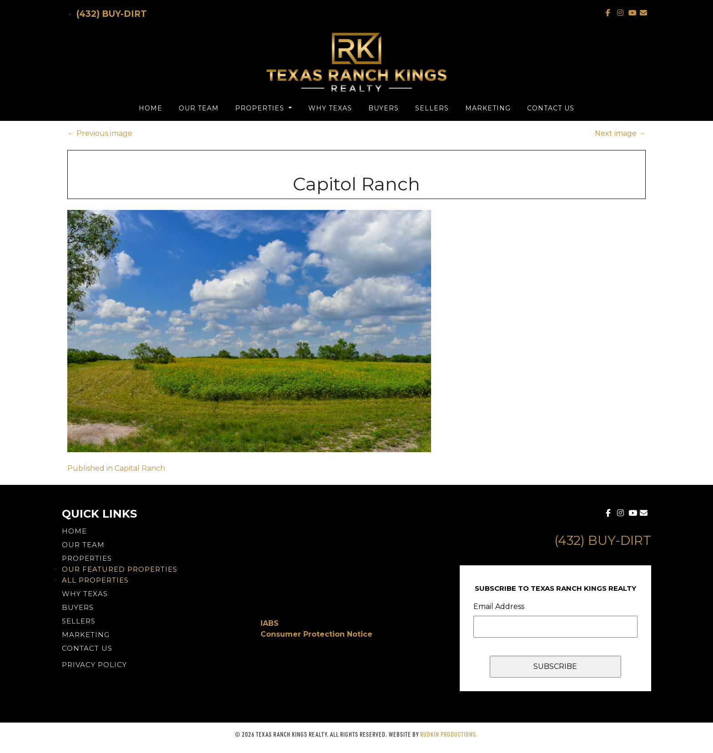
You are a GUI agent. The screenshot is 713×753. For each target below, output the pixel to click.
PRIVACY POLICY (94, 664)
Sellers (432, 108)
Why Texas (330, 108)
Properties (260, 108)
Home (150, 108)
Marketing (488, 108)
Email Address (498, 606)
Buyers (383, 108)
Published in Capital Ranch (116, 468)
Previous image (99, 133)
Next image (620, 133)
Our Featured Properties (119, 569)
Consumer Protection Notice (316, 634)
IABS (270, 623)
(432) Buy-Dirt (111, 14)
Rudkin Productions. (449, 734)
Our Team (199, 108)
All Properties (95, 580)
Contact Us (550, 108)
